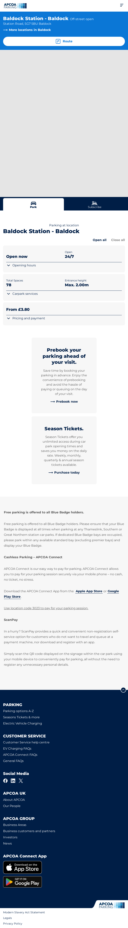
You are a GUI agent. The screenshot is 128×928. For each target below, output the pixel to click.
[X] (21, 780)
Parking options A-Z (18, 711)
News (7, 843)
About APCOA (14, 800)
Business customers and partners (29, 831)
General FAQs (13, 761)
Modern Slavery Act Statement (24, 912)
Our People (12, 806)
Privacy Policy (12, 923)
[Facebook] (5, 780)
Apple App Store (89, 591)
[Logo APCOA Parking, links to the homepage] (15, 6)
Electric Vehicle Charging (22, 723)
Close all (118, 240)
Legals (7, 918)
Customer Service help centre (26, 742)
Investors (10, 837)
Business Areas (14, 825)
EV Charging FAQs (17, 748)
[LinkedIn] (13, 780)
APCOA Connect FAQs (20, 755)
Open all (100, 240)
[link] (64, 401)
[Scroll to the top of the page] (123, 690)
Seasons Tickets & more (21, 717)
